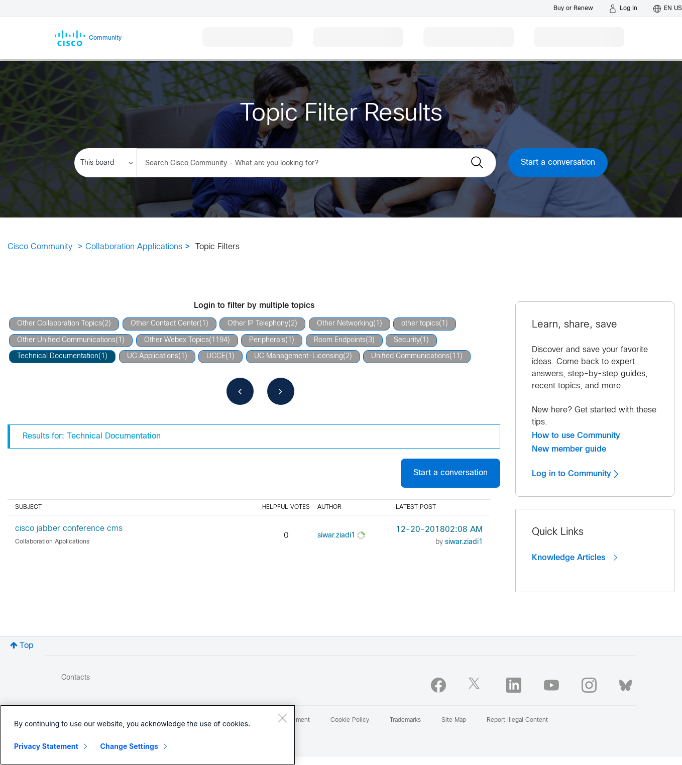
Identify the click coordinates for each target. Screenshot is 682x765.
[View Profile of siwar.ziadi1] (336, 535)
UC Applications (152, 356)
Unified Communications (410, 356)
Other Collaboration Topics (59, 323)
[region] (147, 735)
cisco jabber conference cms (69, 528)
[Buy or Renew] (573, 8)
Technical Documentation (57, 356)
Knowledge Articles (574, 558)
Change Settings (129, 746)
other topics (420, 323)
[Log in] (623, 8)
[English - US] (667, 8)
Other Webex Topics (176, 340)
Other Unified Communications (66, 340)
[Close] (282, 718)
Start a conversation (558, 162)
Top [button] (27, 645)
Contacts (75, 678)
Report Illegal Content (517, 720)
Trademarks (405, 720)
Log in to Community (575, 473)
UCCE (215, 356)
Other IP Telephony (258, 323)
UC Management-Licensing (298, 356)
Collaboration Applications (133, 247)
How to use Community (576, 435)
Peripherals (267, 340)
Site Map (453, 720)
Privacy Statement (46, 746)
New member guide (569, 449)
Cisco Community (40, 247)
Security (407, 340)
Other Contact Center (165, 323)
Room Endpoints (340, 340)
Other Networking (345, 323)
